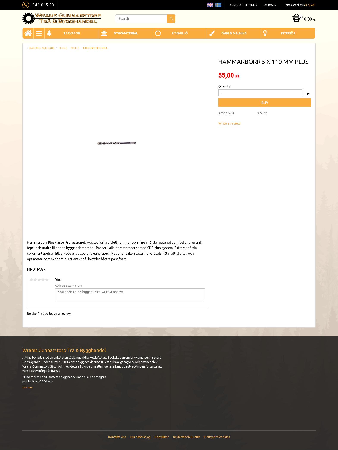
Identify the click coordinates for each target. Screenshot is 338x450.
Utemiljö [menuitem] (180, 33)
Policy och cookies (217, 437)
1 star (31, 280)
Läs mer (27, 387)
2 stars (35, 280)
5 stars (47, 280)
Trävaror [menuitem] (71, 33)
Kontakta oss (117, 437)
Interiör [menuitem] (288, 33)
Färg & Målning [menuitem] (234, 33)
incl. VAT (310, 4)
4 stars (43, 280)
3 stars (39, 280)
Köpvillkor (162, 437)
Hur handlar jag (140, 437)
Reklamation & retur (186, 437)
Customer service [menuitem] (242, 4)
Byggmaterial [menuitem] (126, 33)
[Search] (171, 18)
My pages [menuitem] (270, 4)
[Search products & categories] (145, 18)
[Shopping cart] (303, 19)
